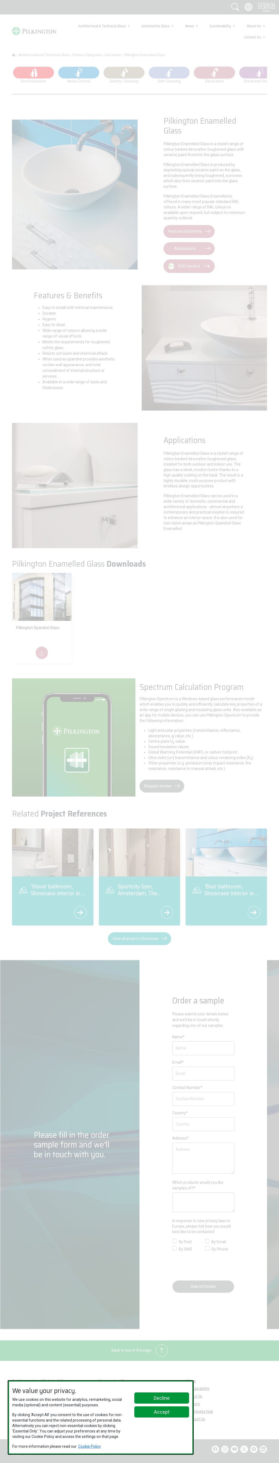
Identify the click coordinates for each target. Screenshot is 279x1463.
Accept (161, 1412)
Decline (162, 1398)
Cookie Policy (89, 1446)
